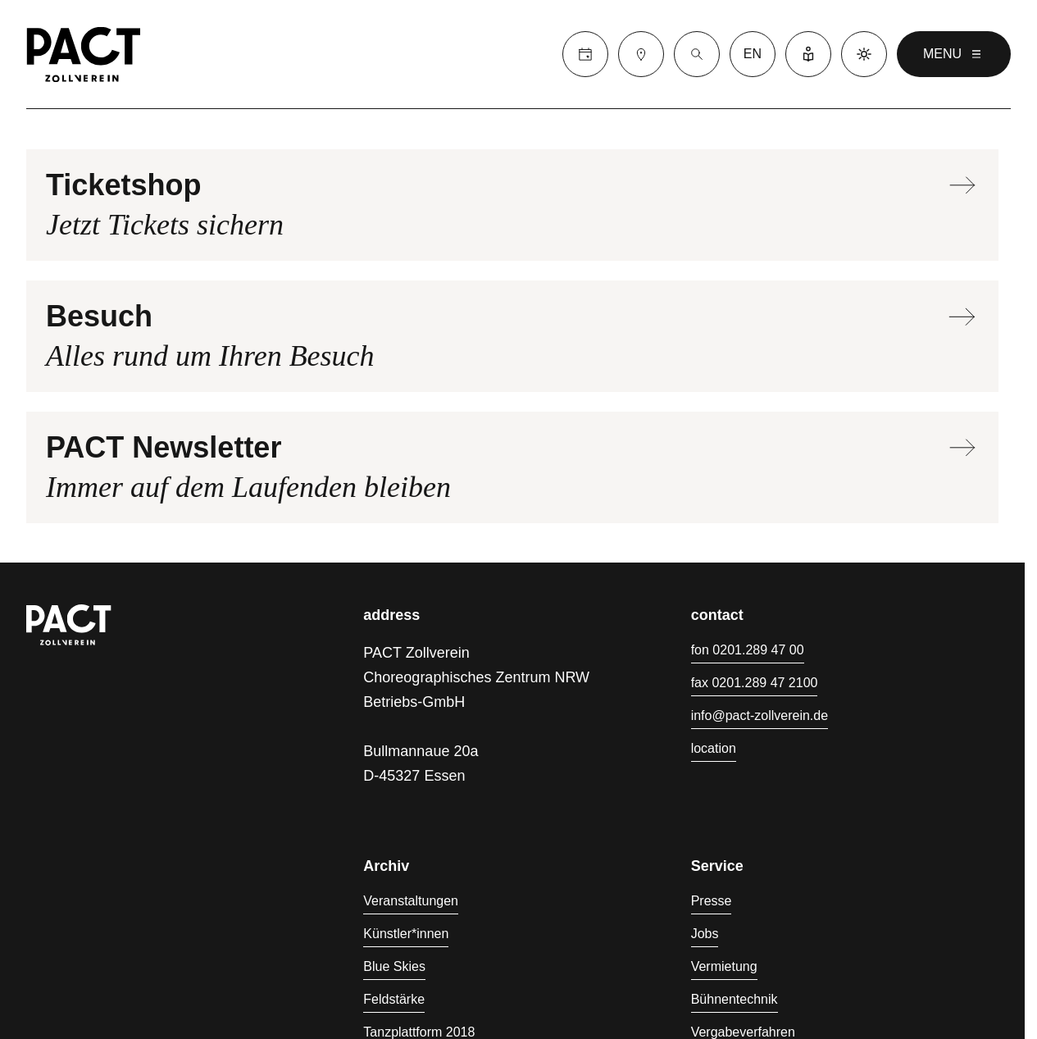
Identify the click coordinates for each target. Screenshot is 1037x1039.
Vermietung (724, 966)
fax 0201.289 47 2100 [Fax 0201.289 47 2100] (754, 683)
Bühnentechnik (734, 999)
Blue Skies (394, 966)
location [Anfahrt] (713, 748)
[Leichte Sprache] (808, 54)
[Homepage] (83, 54)
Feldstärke (394, 999)
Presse (711, 901)
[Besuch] (641, 54)
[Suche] (697, 54)
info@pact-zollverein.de (759, 715)
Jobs (705, 934)
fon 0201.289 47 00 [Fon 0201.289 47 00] (747, 650)
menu (954, 54)
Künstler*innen (405, 934)
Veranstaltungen (410, 901)
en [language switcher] (753, 54)
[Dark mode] (864, 54)
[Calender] (585, 54)
